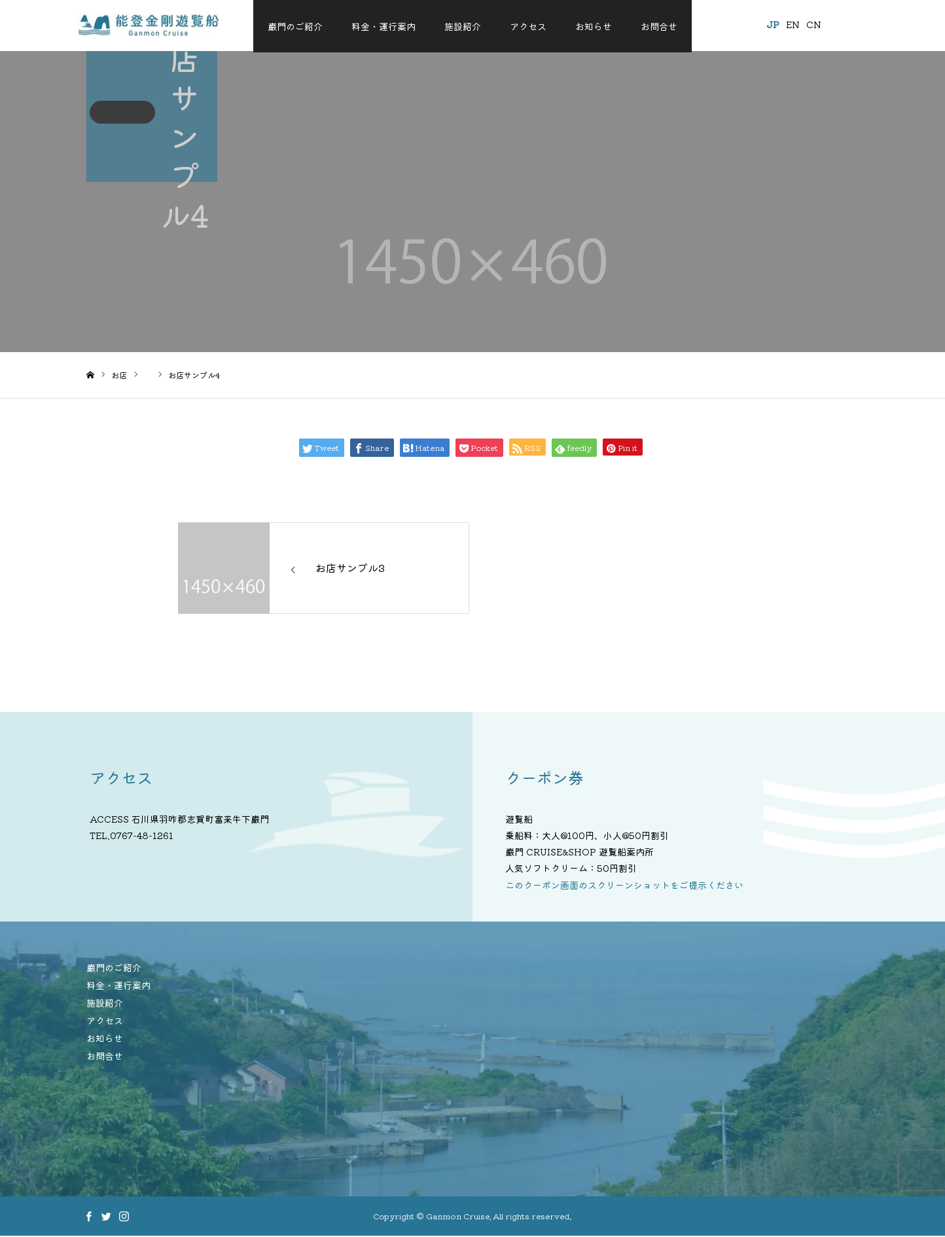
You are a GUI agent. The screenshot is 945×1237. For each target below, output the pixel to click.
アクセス (528, 26)
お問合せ (659, 26)
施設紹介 (462, 26)
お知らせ (593, 26)
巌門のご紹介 (295, 26)
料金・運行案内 (383, 26)
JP (764, 24)
